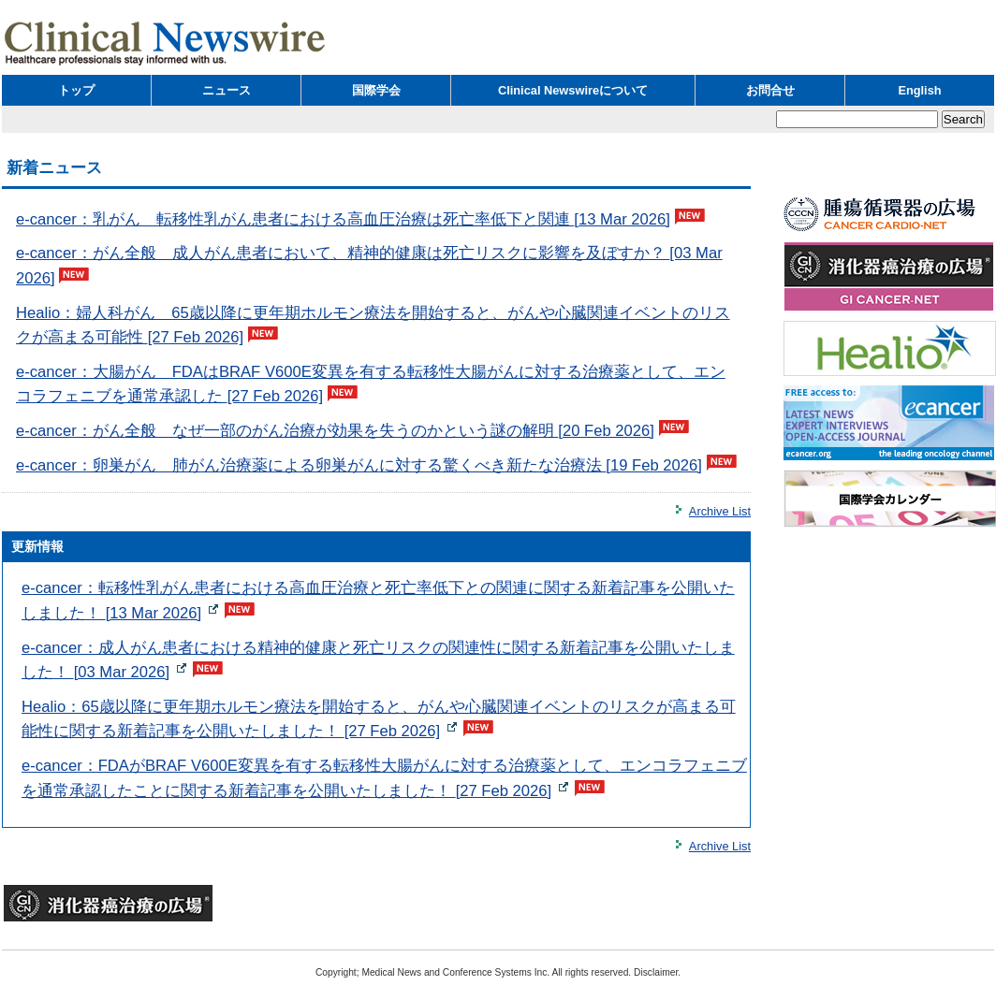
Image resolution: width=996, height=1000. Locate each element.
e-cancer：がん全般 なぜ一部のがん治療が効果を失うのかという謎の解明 (335, 431)
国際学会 (376, 90)
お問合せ (770, 90)
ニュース (226, 90)
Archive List (720, 511)
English (919, 90)
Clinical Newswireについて (573, 90)
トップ (76, 90)
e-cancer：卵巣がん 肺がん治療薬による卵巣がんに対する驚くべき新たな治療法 (359, 465)
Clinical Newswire (166, 42)
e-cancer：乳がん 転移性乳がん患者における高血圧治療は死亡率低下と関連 (343, 219)
